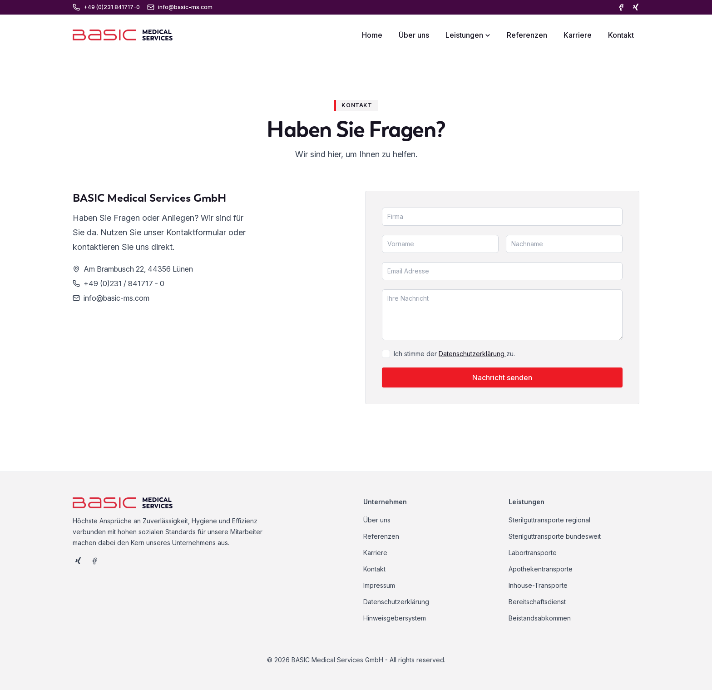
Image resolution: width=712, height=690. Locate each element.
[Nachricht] (502, 314)
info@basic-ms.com (116, 298)
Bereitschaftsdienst (537, 602)
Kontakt (621, 35)
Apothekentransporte (541, 569)
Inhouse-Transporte (538, 585)
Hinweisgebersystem (394, 618)
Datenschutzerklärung (472, 353)
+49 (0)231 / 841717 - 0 (124, 283)
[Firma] (502, 217)
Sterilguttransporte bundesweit (555, 536)
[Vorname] (440, 244)
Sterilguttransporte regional (549, 520)
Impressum (379, 585)
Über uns (414, 35)
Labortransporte (533, 552)
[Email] (502, 271)
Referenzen (527, 35)
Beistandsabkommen (540, 618)
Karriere (578, 35)
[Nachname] (564, 244)
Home (372, 35)
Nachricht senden (502, 377)
